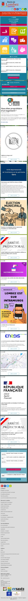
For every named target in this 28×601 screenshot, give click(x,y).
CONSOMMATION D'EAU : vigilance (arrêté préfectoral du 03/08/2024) (12, 433)
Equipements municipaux (6, 502)
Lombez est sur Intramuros (8, 325)
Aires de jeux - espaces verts (7, 517)
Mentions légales (22, 597)
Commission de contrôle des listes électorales (12, 278)
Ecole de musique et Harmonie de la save (10, 554)
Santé (2, 545)
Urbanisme (3, 509)
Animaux (3, 534)
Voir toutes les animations (13, 469)
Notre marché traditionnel (6, 511)
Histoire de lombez (5, 506)
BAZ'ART (3, 552)
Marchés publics (4, 496)
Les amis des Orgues (5, 557)
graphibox (15, 597)
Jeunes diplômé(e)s (5, 538)
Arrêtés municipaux (13, 77)
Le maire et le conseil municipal (8, 492)
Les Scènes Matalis (5, 559)
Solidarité (3, 529)
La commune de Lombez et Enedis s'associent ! (13, 341)
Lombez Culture (4, 561)
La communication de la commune (8, 497)
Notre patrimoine (4, 507)
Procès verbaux (13, 89)
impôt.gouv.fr (11, 119)
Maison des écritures (5, 563)
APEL (2, 550)
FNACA (2, 555)
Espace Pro (14, 599)
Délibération (14, 92)
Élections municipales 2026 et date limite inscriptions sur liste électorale (11, 227)
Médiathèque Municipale (6, 565)
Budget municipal (5, 490)
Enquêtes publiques (5, 494)
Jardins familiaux (4, 519)
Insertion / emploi (5, 530)
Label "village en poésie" (6, 504)
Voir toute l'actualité (13, 75)
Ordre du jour (13, 86)
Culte (2, 536)
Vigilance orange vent (6, 155)
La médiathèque (4, 515)
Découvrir (14, 19)
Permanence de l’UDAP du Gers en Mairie (11, 182)
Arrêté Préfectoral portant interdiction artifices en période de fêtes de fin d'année (13, 253)
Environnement (4, 525)
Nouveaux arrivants (5, 544)
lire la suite (13, 159)
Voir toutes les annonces (13, 479)
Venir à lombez (4, 571)
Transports (3, 520)
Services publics (4, 540)
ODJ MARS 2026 (5, 84)
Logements (3, 542)
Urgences (3, 569)
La (13, 17)
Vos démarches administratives (8, 527)
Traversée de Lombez (6, 369)
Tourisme (3, 513)
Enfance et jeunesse (5, 532)
